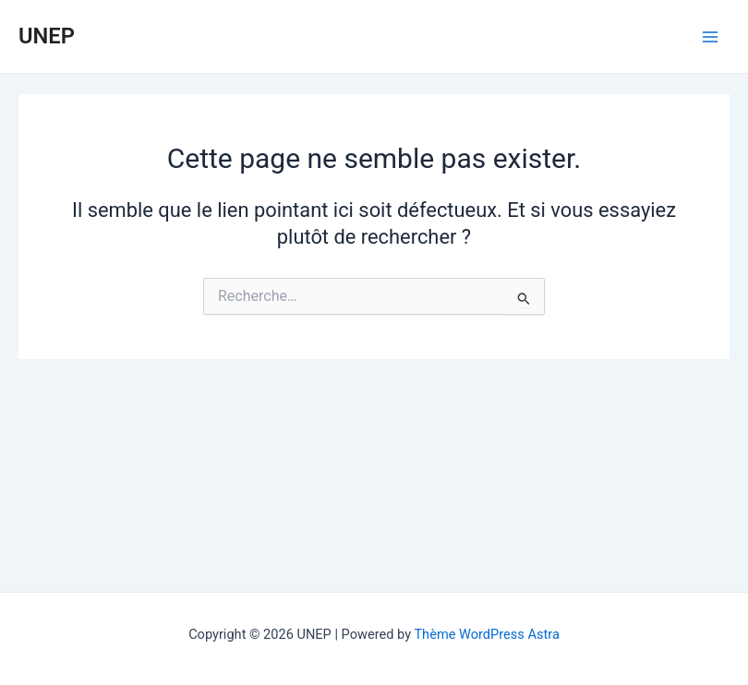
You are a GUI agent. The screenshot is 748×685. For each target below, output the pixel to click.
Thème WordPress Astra (486, 634)
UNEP (46, 36)
